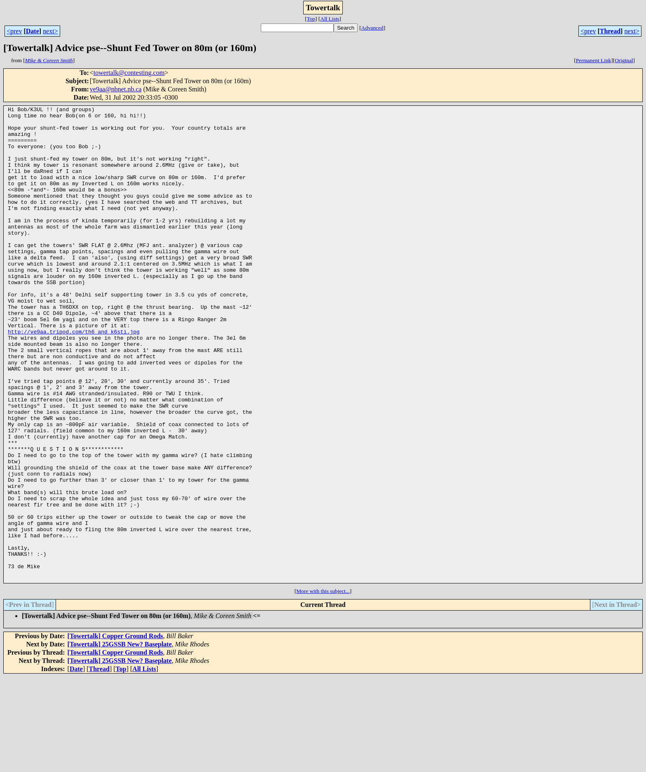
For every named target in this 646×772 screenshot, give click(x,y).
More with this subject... (323, 686)
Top (311, 19)
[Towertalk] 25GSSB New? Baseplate (120, 739)
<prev (14, 31)
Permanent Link (593, 60)
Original (624, 60)
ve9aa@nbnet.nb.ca (116, 89)
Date (32, 31)
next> (50, 31)
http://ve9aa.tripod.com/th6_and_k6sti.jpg (74, 377)
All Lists (329, 19)
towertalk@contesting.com (129, 72)
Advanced (372, 28)
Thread (610, 31)
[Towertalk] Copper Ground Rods (115, 731)
